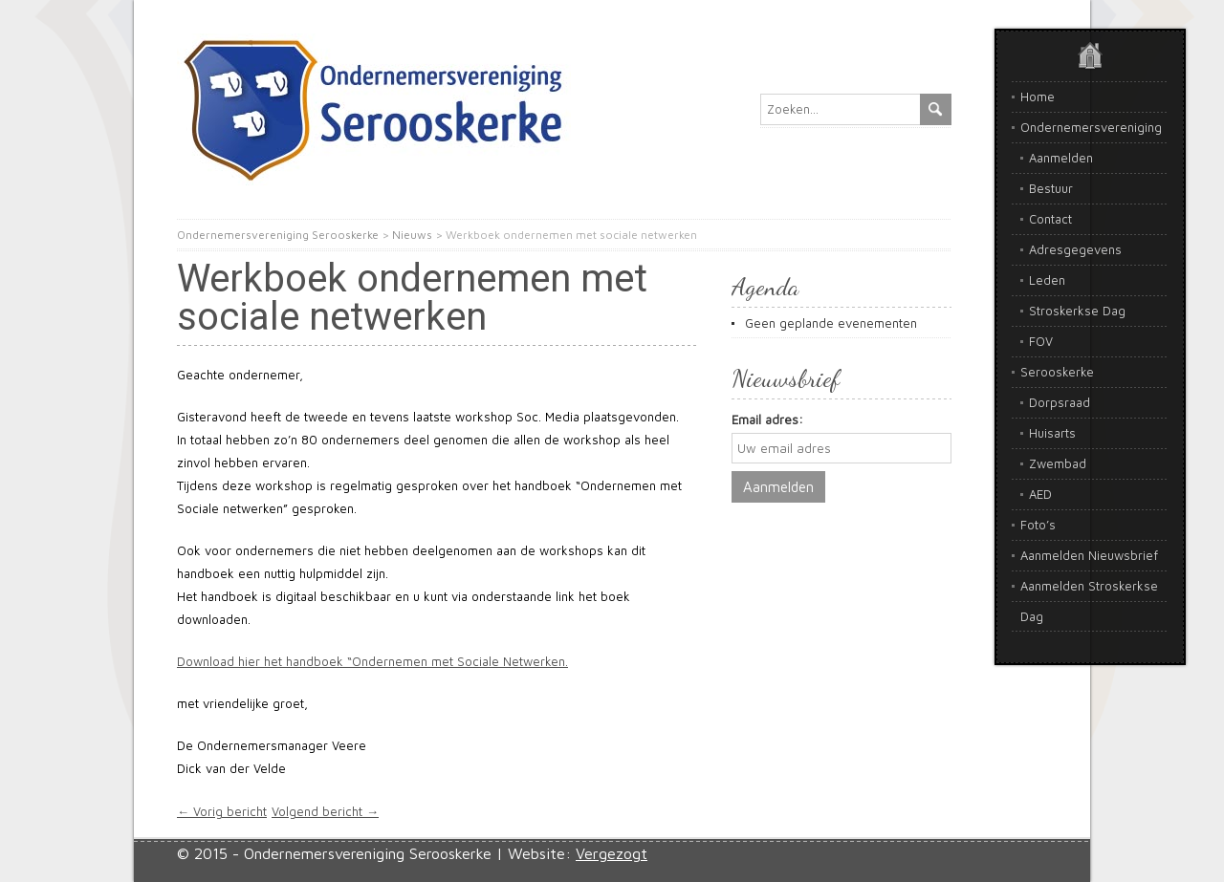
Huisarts (1052, 433)
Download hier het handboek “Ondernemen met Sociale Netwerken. (372, 661)
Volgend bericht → (325, 811)
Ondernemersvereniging (1091, 127)
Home (1037, 96)
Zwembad (1057, 463)
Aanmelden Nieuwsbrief (1089, 555)
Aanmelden (1061, 157)
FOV (1041, 341)
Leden (1047, 280)
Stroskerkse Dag (1077, 310)
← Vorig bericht (222, 811)
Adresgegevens (1075, 249)
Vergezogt (611, 853)
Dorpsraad (1059, 402)
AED (1040, 494)
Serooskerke (1057, 371)
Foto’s (1038, 524)
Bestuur (1051, 188)
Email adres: (767, 419)
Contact (1050, 218)
